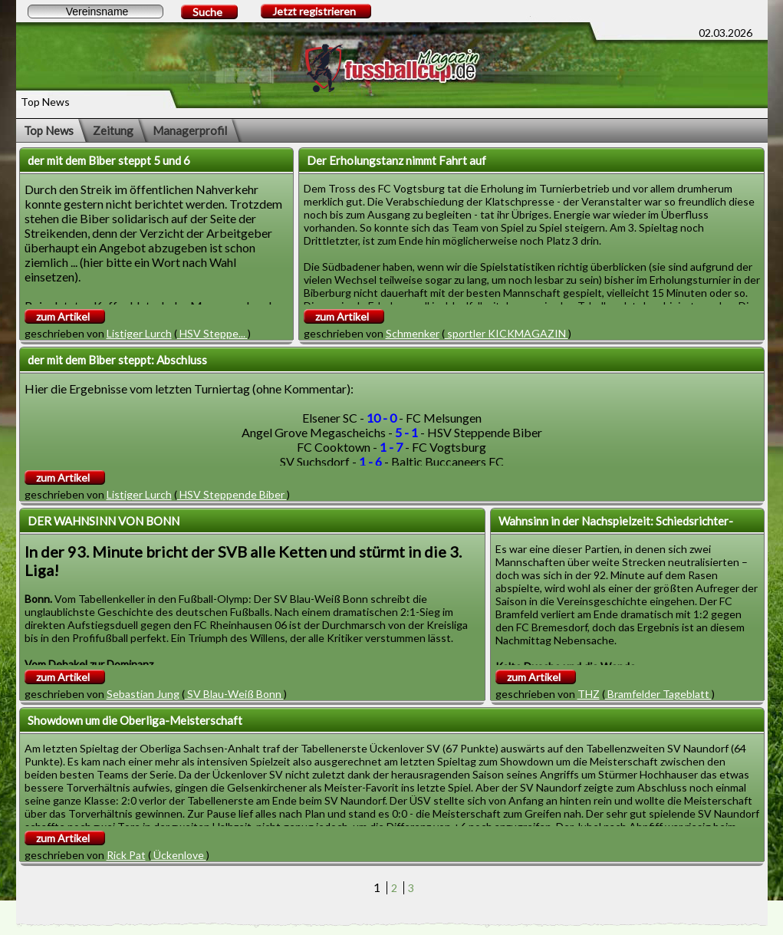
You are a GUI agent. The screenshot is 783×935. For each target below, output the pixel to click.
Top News (49, 130)
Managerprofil (190, 130)
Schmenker (412, 333)
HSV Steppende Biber (232, 494)
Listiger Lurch (139, 333)
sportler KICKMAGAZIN (506, 333)
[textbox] (95, 11)
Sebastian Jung (143, 693)
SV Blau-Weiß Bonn (234, 693)
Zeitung (113, 130)
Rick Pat (126, 854)
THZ (588, 693)
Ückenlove (178, 854)
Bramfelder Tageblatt (658, 693)
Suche (207, 11)
